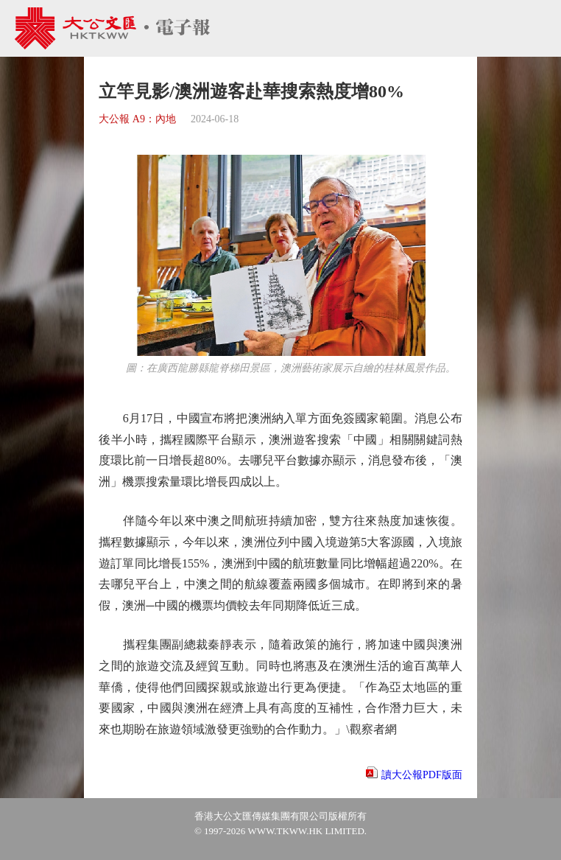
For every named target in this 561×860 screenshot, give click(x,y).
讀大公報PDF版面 (421, 774)
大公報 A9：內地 (137, 119)
